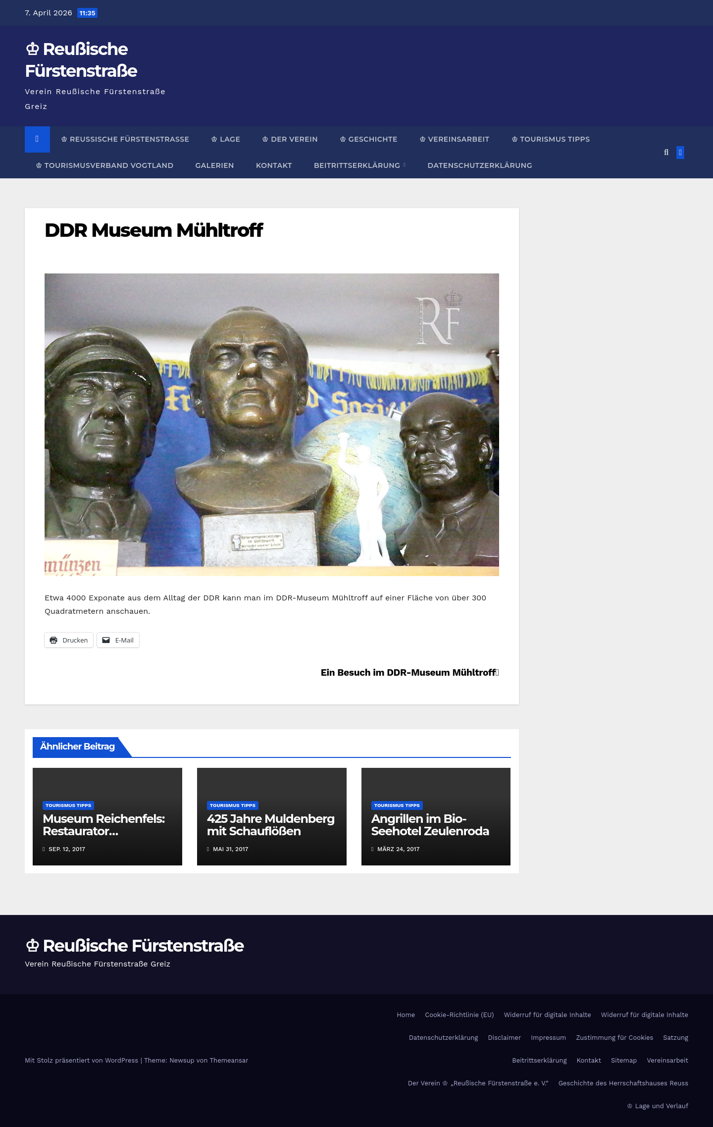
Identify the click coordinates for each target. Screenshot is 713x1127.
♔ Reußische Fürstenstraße (125, 139)
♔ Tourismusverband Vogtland (104, 165)
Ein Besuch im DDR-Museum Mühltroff (410, 672)
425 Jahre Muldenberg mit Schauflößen (271, 824)
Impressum (548, 1037)
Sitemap (624, 1060)
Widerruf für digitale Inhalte (547, 1015)
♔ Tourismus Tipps (550, 139)
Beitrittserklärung (358, 165)
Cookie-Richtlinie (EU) (459, 1015)
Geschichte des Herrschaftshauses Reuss (623, 1083)
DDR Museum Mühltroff (153, 230)
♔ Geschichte (369, 139)
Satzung (675, 1037)
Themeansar (229, 1060)
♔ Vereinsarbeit (454, 139)
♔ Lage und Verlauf (657, 1106)
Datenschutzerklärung (479, 165)
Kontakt (274, 165)
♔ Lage (225, 139)
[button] (666, 152)
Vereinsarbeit (668, 1060)
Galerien (214, 165)
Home (406, 1015)
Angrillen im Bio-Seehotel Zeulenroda (430, 824)
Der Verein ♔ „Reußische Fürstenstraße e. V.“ (478, 1083)
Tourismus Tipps (68, 805)
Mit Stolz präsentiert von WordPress (83, 1060)
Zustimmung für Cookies (614, 1037)
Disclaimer (504, 1037)
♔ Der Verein (290, 139)
